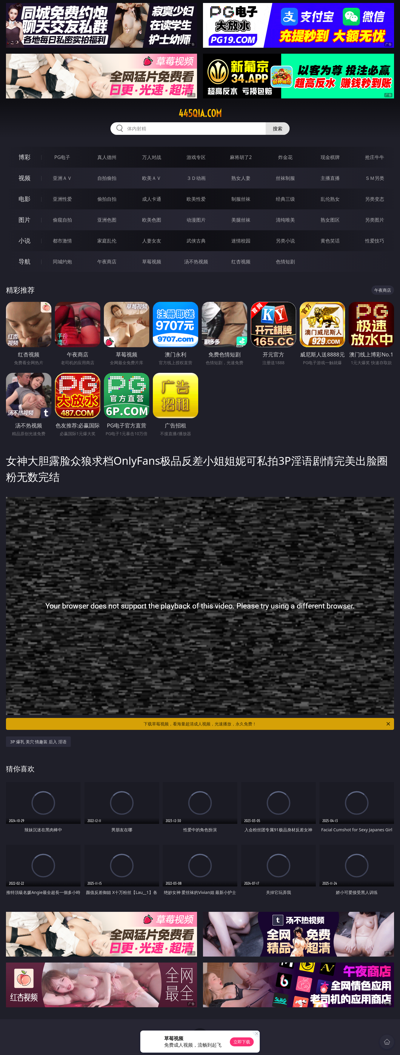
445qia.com (200, 113)
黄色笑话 (330, 240)
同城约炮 (62, 261)
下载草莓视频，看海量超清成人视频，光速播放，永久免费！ (267, 723)
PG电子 (62, 157)
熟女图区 (330, 220)
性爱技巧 (374, 240)
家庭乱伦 (106, 240)
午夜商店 (106, 261)
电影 (24, 199)
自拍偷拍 (106, 178)
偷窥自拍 (62, 220)
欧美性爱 (196, 199)
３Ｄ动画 (196, 178)
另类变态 (374, 199)
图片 (24, 220)
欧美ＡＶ (151, 178)
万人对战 (151, 157)
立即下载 (241, 1042)
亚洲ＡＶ (62, 178)
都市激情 (62, 240)
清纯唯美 (285, 220)
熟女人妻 (240, 178)
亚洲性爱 (62, 199)
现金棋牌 (330, 157)
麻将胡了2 (241, 157)
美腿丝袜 (240, 220)
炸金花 (285, 157)
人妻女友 (151, 240)
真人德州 (106, 157)
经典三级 (285, 199)
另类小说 (285, 240)
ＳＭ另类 (374, 178)
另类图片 (374, 220)
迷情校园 (240, 240)
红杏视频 (240, 261)
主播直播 (330, 178)
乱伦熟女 (330, 199)
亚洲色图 (106, 220)
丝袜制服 (285, 178)
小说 (24, 241)
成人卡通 (151, 199)
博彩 (24, 157)
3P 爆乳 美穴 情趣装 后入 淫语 (38, 741)
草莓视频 (151, 261)
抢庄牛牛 (374, 157)
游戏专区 (196, 157)
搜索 (277, 128)
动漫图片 (196, 220)
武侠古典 (196, 240)
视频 (24, 178)
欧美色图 (151, 220)
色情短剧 (285, 261)
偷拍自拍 (106, 199)
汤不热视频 (196, 261)
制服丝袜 (240, 199)
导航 (24, 261)
